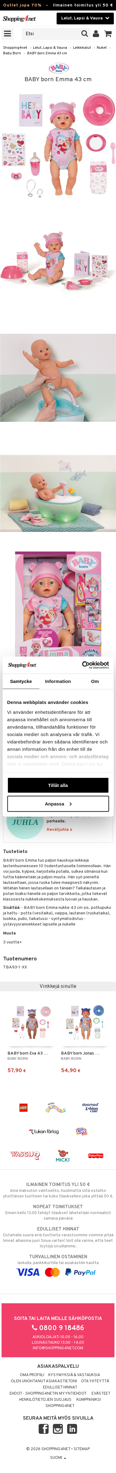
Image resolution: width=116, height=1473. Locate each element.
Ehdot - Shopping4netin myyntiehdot (48, 1393)
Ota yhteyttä (95, 1381)
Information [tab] (58, 681)
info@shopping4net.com (58, 1348)
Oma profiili (32, 1375)
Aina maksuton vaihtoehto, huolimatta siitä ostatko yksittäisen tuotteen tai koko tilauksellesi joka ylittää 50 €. (58, 1190)
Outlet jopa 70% (22, 5)
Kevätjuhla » (59, 829)
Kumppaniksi (88, 1399)
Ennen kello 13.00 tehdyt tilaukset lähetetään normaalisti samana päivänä (58, 1212)
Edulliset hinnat (60, 1387)
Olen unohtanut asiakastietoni (44, 1381)
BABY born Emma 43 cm (47, 53)
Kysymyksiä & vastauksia (74, 1375)
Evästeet (101, 1393)
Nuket (102, 47)
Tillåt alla (58, 785)
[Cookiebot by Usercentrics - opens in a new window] (82, 665)
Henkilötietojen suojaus (45, 1399)
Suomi (58, 1457)
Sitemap (82, 1449)
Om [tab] (95, 681)
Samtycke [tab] (21, 681)
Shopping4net (15, 47)
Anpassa (58, 803)
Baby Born (12, 53)
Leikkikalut (82, 47)
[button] (108, 34)
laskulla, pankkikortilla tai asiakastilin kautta (58, 1264)
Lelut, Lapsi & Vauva (50, 47)
